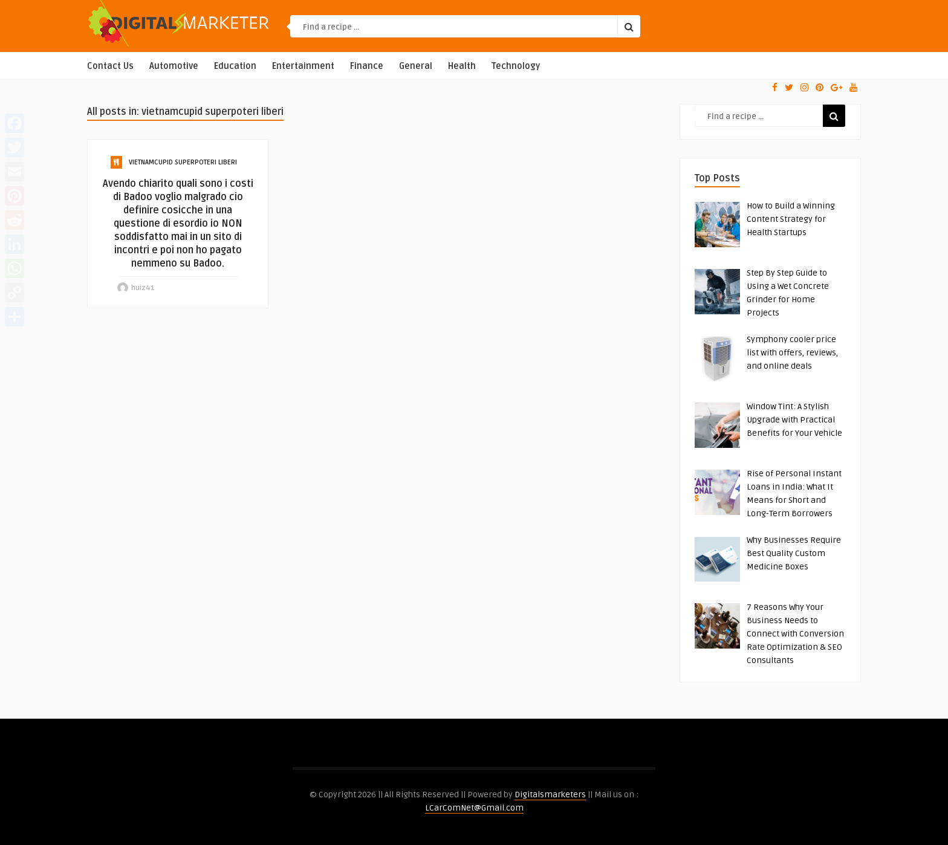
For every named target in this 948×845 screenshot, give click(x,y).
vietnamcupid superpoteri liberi (183, 162)
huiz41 (143, 288)
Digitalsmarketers (550, 794)
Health (462, 66)
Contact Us (110, 66)
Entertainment (303, 66)
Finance (366, 66)
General (415, 66)
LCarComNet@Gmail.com (474, 808)
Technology (516, 66)
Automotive (173, 66)
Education (235, 66)
